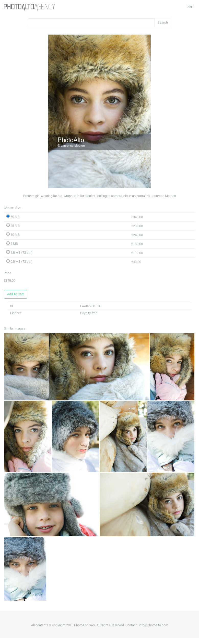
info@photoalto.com (153, 625)
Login (190, 6)
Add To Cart (15, 294)
